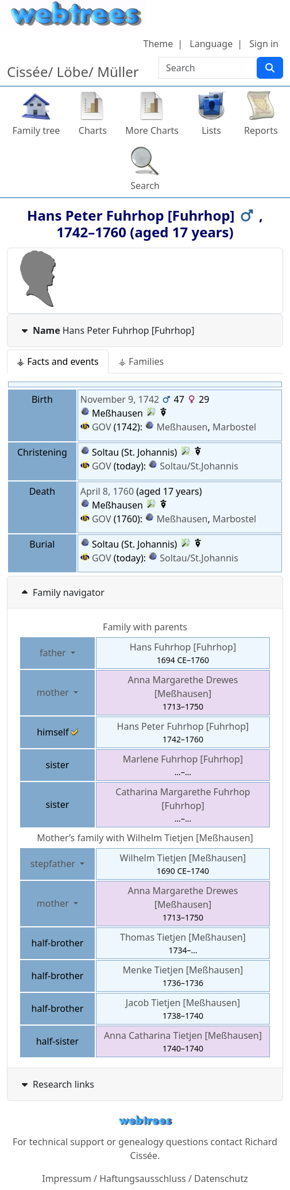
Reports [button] (261, 130)
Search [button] (145, 185)
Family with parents (145, 627)
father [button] (54, 652)
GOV (95, 427)
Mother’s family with (145, 837)
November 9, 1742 (119, 399)
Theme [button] (158, 43)
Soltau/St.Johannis (199, 466)
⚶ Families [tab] (141, 361)
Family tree (36, 130)
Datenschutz (221, 1178)
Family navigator (62, 592)
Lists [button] (211, 130)
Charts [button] (93, 130)
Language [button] (211, 43)
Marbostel (234, 427)
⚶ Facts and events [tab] (58, 361)
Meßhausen (182, 427)
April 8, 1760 (107, 491)
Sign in (264, 43)
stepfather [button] (54, 863)
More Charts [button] (152, 130)
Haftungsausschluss (142, 1178)
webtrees (145, 1121)
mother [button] (54, 692)
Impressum (66, 1178)
